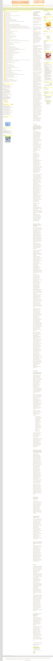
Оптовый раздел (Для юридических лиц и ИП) (11, 11)
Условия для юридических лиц (48, 44)
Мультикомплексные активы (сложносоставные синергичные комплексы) (15, 49)
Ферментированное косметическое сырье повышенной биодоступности (15, 74)
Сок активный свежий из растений (9, 65)
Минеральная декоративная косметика (10, 47)
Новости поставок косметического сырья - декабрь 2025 (7, 107)
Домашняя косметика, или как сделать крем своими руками (7, 132)
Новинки (4, 135)
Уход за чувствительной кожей (9, 72)
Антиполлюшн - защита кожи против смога (11, 20)
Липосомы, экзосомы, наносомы (9, 44)
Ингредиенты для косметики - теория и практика (22, 7)
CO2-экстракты (7, 12)
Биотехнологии (7, 22)
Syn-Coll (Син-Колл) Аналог (8, 142)
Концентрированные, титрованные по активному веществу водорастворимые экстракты (17, 40)
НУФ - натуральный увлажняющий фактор (11, 50)
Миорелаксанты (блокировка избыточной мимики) (12, 48)
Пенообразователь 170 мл (48, 67)
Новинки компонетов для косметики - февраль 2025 (6, 114)
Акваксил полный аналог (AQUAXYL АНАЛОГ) (6, 98)
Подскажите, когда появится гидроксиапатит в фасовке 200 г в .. (48, 59)
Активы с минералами (8, 18)
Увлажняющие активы (8, 68)
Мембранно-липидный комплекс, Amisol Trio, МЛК (48, 70)
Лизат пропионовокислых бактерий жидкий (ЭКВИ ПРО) (7, 97)
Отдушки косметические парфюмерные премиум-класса (12, 52)
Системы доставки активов (8, 64)
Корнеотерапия (7, 41)
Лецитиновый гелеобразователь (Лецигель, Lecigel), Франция (49, 69)
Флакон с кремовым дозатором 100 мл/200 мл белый (48, 77)
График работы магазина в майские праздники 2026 (7, 106)
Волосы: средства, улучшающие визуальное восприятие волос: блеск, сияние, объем (16, 27)
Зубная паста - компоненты (9, 37)
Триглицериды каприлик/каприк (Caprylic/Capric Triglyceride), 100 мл (48, 72)
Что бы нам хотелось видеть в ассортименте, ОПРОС (7, 86)
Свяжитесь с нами (46, 49)
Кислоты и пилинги (7, 38)
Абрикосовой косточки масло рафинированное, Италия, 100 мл (48, 27)
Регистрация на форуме (47, 46)
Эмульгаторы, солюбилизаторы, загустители (11, 77)
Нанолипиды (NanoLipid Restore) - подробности (37, 7)
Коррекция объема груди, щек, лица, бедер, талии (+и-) (12, 42)
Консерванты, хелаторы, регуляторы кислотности (12, 39)
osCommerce (29, 660)
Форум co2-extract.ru (6, 85)
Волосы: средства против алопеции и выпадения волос (12, 25)
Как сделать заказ (46, 45)
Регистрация (48, 38)
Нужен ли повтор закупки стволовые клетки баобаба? (7, 91)
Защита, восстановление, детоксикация (10, 36)
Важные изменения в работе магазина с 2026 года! (7, 109)
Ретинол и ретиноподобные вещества (10, 62)
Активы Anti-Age (7, 16)
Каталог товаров (12, 7)
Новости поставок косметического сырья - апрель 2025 (7, 112)
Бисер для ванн (7, 23)
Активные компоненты (8, 13)
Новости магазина (46, 88)
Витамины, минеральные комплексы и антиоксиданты (12, 24)
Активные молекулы (8, 14)
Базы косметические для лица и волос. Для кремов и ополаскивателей (14, 21)
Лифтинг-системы (7, 45)
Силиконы (6, 63)
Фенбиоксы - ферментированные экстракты (11, 73)
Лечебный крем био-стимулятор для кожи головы (7, 95)
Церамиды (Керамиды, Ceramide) (9, 75)
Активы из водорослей (8, 17)
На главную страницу (6, 7)
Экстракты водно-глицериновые (9, 76)
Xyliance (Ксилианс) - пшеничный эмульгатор (6, 89)
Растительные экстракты (8, 61)
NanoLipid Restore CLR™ (37, 31)
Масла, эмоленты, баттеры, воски (9, 46)
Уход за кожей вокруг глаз (8, 71)
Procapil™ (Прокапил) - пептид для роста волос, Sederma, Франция (48, 79)
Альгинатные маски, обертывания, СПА (10, 19)
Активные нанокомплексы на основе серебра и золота (12, 15)
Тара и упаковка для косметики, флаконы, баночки (12, 67)
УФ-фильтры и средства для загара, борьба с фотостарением (13, 70)
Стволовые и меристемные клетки (9, 66)
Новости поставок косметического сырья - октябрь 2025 (7, 111)
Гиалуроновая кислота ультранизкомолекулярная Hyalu (7, 93)
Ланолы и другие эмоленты (9, 43)
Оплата (45, 43)
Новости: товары (46, 89)
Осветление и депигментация (9, 51)
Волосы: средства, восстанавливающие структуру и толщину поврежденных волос (16, 26)
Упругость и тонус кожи (8, 69)
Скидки (45, 20)
